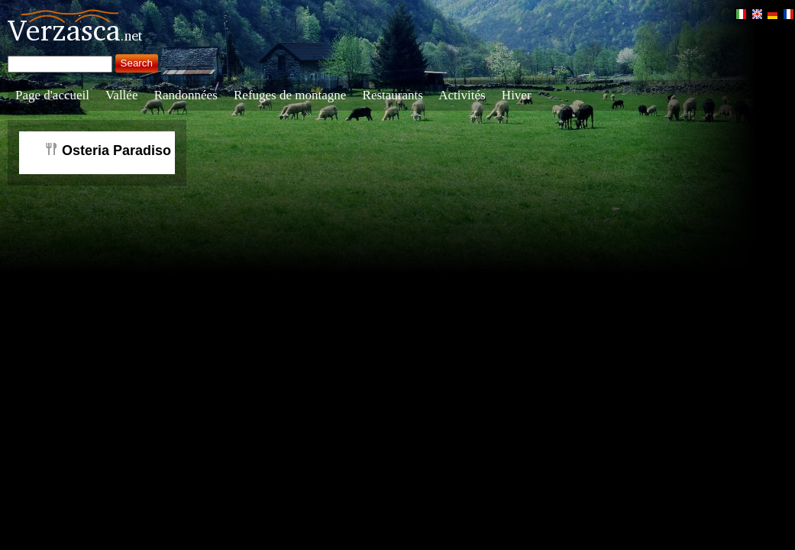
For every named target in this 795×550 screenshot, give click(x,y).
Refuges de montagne (290, 95)
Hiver (517, 95)
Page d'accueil (52, 95)
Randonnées (186, 95)
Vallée (121, 95)
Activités (461, 95)
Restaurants (393, 95)
